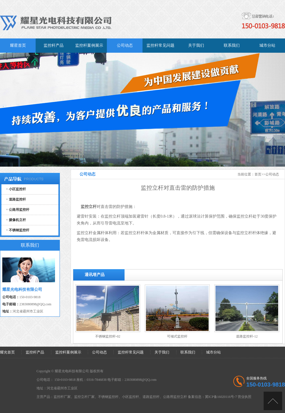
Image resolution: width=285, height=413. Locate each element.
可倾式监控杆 (177, 336)
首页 (258, 174)
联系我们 (187, 352)
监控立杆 (113, 216)
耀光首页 (7, 352)
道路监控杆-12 (247, 336)
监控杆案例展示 (68, 352)
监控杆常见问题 (131, 352)
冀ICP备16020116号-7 (221, 397)
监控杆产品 (35, 352)
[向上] (273, 401)
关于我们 (161, 352)
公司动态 (272, 174)
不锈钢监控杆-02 (107, 336)
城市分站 (213, 352)
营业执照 (244, 397)
